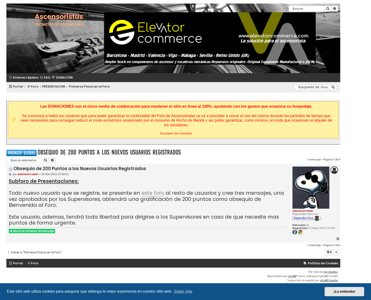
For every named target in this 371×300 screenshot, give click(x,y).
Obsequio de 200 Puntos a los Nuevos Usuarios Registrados (109, 152)
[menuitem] (45, 78)
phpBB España (329, 280)
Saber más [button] (183, 291)
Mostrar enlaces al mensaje (32, 231)
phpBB (292, 276)
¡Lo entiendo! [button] (344, 291)
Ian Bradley (331, 272)
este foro (152, 193)
